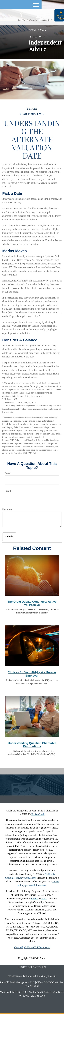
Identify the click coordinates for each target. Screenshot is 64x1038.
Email (8, 491)
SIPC (44, 898)
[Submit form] (9, 536)
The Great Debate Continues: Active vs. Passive (32, 603)
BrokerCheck (37, 814)
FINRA (34, 898)
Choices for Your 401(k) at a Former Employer (32, 674)
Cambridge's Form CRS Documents (32, 947)
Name (8, 473)
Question (7, 509)
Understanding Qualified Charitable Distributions (32, 744)
